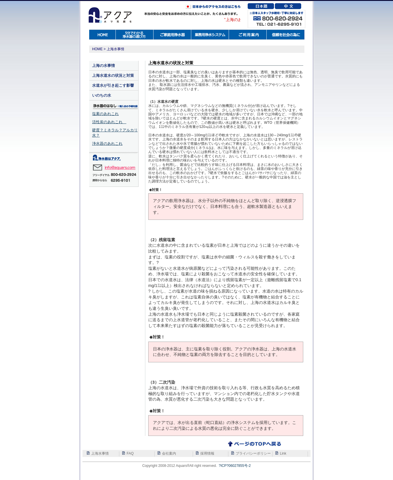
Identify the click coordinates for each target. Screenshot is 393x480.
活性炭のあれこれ (109, 122)
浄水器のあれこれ (107, 143)
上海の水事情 (103, 65)
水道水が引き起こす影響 (113, 85)
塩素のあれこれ (105, 114)
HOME (97, 49)
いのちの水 (101, 95)
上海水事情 (115, 49)
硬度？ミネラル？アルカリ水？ (115, 133)
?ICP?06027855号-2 (235, 466)
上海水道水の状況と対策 (113, 75)
